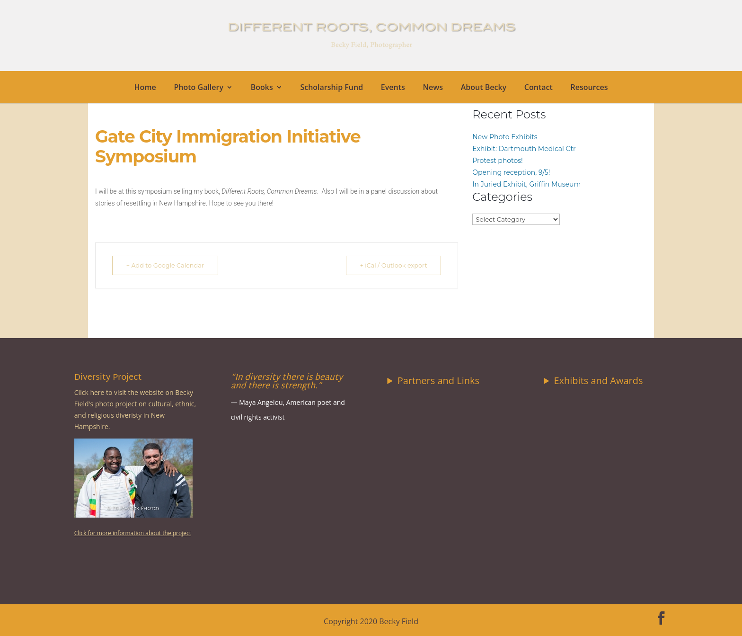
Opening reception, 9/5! (511, 172)
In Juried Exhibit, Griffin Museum (526, 184)
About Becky (483, 88)
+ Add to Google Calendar (168, 265)
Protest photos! (497, 160)
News (433, 88)
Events (393, 88)
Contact (538, 88)
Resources (589, 88)
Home (145, 88)
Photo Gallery (199, 88)
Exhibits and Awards (598, 380)
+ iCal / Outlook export (390, 265)
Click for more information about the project (132, 533)
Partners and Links (438, 380)
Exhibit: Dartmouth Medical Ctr (523, 148)
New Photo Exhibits (504, 137)
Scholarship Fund (331, 88)
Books (262, 88)
